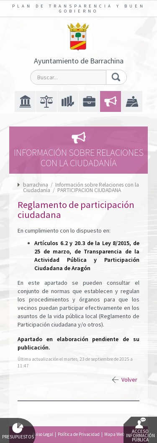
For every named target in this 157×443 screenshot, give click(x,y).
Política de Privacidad (79, 434)
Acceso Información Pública (140, 430)
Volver (129, 379)
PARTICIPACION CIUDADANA (89, 190)
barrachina (35, 184)
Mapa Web (114, 434)
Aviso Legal (42, 434)
